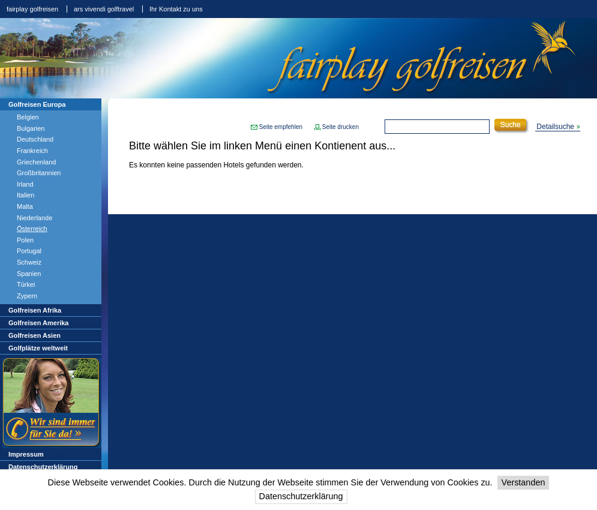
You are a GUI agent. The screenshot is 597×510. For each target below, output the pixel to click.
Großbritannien (39, 172)
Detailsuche (555, 126)
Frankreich (32, 150)
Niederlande (34, 217)
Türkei (26, 284)
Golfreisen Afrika (34, 310)
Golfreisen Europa (36, 104)
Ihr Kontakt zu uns (176, 9)
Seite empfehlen (280, 127)
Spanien (29, 273)
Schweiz (29, 262)
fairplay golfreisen (32, 9)
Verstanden (523, 482)
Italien (25, 195)
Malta (25, 206)
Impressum (26, 454)
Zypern (27, 295)
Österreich (32, 228)
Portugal (29, 250)
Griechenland (36, 162)
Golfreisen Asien (34, 335)
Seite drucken (340, 127)
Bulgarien (30, 128)
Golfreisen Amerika (38, 322)
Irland (25, 184)
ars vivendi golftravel (104, 9)
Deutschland (35, 139)
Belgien (28, 117)
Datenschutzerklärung (301, 496)
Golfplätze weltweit (38, 348)
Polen (25, 240)
